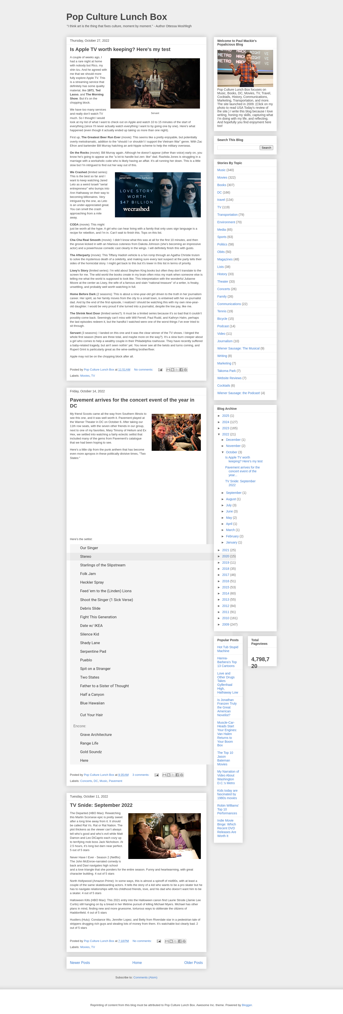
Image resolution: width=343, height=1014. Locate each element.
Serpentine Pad (93, 651)
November (233, 446)
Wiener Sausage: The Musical (238, 348)
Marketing (224, 363)
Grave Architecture (96, 734)
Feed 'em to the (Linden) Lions (106, 591)
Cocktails (223, 385)
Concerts (86, 781)
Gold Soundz (91, 752)
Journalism (225, 341)
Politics (222, 244)
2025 (226, 415)
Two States (90, 677)
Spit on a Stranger (95, 668)
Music (103, 781)
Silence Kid (89, 634)
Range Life (89, 743)
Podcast (223, 326)
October (232, 452)
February (233, 536)
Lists (220, 267)
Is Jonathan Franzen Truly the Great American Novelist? (227, 707)
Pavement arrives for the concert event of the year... (242, 471)
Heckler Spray (92, 582)
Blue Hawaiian (92, 703)
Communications (229, 304)
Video (221, 333)
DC (96, 781)
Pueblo (86, 660)
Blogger (247, 1005)
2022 (226, 434)
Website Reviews (229, 378)
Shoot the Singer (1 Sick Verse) (106, 599)
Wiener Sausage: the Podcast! (238, 393)
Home (137, 963)
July (229, 505)
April (229, 524)
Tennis (221, 311)
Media (221, 229)
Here (84, 760)
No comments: (144, 369)
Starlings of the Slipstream (103, 565)
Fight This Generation (98, 617)
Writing (222, 356)
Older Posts (193, 963)
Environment (226, 222)
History (222, 274)
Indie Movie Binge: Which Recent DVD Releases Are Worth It (226, 828)
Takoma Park (226, 371)
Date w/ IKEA (91, 625)
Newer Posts (80, 963)
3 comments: (141, 774)
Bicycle (222, 318)
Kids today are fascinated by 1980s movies (227, 794)
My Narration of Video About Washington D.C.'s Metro (228, 777)
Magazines (225, 259)
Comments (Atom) (145, 977)
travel (221, 199)
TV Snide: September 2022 (101, 805)
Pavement (115, 781)
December (233, 440)
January (232, 542)
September (234, 493)
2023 (226, 428)
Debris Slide (90, 608)
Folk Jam (88, 573)
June (230, 511)
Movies (85, 375)
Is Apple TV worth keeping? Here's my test (120, 49)
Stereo (85, 556)
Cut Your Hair (91, 715)
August (231, 499)
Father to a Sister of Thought (104, 686)
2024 (226, 422)
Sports (221, 237)
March (231, 530)
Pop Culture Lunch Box (116, 17)
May (229, 517)
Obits (221, 252)
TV (93, 375)
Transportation (227, 214)
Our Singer (89, 548)
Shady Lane (90, 642)
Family (222, 296)
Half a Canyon (92, 694)
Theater (222, 281)
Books (221, 185)
